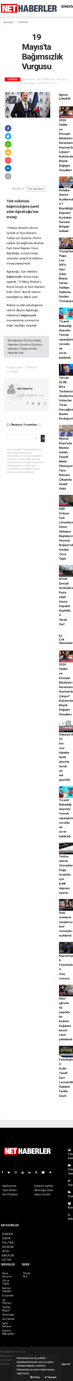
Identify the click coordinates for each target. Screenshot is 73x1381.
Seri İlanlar (8, 1319)
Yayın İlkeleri (9, 1190)
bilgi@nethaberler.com (30, 395)
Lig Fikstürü (6, 1301)
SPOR (5, 1251)
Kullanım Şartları (44, 1185)
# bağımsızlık (15, 367)
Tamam (50, 1377)
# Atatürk (31, 367)
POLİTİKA (8, 1242)
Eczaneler (8, 1295)
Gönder (43, 438)
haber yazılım (8, 1372)
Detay (35, 1377)
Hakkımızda (9, 1185)
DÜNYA (6, 1238)
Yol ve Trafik (5, 1282)
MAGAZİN (8, 1255)
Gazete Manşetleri (8, 1332)
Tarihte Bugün (6, 1309)
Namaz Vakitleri (7, 1290)
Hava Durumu (7, 1275)
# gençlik (12, 371)
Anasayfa (8, 22)
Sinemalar (8, 1314)
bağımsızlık (14, 276)
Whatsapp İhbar (43, 1190)
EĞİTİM (6, 1259)
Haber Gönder (42, 1194)
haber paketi (7, 1368)
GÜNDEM (23, 22)
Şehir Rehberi (6, 1325)
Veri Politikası (10, 1194)
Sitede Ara (27, 1275)
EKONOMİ (8, 1247)
